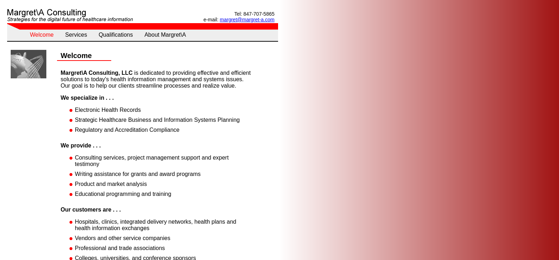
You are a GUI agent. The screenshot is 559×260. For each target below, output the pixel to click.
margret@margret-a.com (247, 19)
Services (76, 35)
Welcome (41, 35)
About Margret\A (165, 35)
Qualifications (116, 35)
